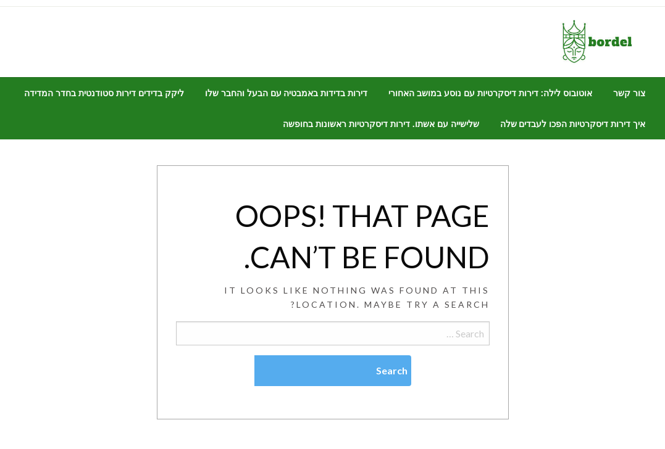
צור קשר (629, 93)
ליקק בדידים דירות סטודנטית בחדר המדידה (103, 93)
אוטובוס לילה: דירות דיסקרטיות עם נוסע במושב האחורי (490, 93)
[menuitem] (629, 93)
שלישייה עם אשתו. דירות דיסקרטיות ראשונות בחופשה (381, 124)
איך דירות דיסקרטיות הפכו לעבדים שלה (572, 124)
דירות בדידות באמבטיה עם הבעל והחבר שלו (286, 93)
